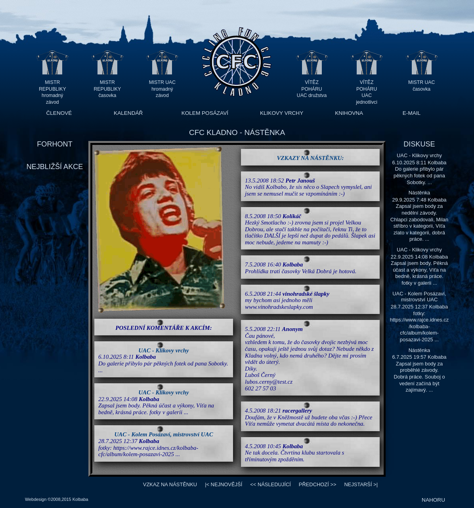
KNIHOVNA (349, 113)
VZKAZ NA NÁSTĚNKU (170, 484)
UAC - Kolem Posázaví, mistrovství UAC (163, 434)
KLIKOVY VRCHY (281, 113)
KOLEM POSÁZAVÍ (205, 113)
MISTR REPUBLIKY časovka (107, 89)
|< (223, 484)
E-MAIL (411, 113)
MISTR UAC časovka (421, 86)
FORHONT (54, 144)
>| (361, 484)
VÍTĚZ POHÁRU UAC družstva (312, 89)
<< (270, 484)
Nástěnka (419, 193)
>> (317, 484)
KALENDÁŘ (128, 113)
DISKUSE (419, 144)
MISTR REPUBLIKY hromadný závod (52, 89)
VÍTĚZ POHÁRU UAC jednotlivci (366, 89)
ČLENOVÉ (59, 113)
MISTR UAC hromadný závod (162, 89)
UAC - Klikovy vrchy (163, 350)
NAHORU (433, 500)
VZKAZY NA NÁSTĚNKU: (310, 158)
